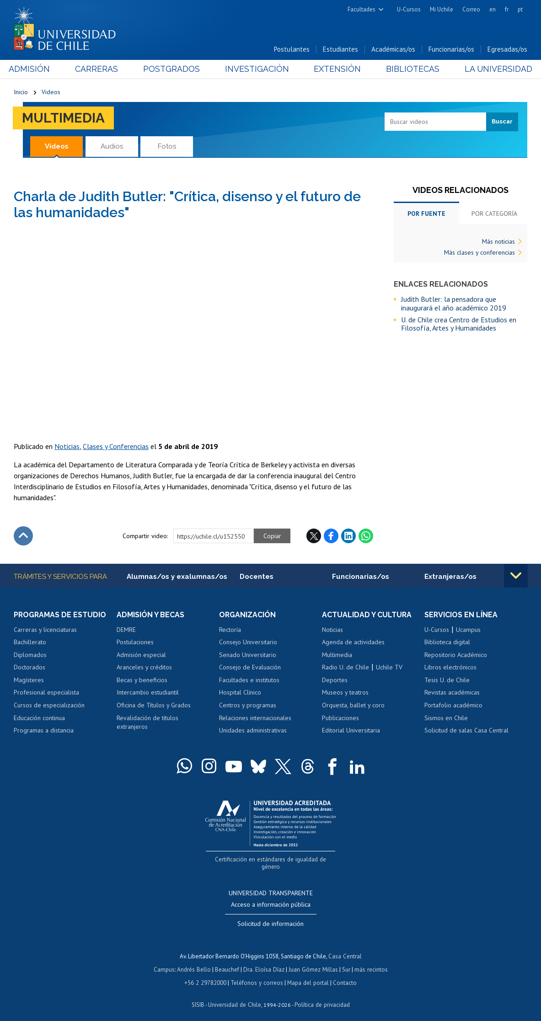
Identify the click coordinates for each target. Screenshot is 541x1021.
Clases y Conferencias (116, 446)
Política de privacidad (322, 996)
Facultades (361, 9)
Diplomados (30, 655)
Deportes (335, 680)
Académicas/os (393, 49)
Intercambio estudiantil (148, 693)
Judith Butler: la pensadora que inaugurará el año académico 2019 (453, 303)
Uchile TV (389, 667)
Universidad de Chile (235, 996)
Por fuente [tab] (426, 214)
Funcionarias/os (451, 49)
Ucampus (468, 630)
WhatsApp (365, 536)
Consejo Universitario (248, 642)
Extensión (335, 69)
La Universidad (493, 69)
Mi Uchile (441, 9)
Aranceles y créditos (144, 667)
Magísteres (29, 680)
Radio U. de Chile (345, 667)
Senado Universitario (247, 655)
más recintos (370, 962)
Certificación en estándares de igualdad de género (271, 859)
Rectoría (230, 630)
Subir (23, 536)
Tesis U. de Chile (447, 680)
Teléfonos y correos (257, 974)
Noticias (67, 446)
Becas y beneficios (142, 680)
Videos (51, 92)
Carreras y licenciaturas (45, 630)
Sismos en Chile (446, 718)
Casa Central (344, 949)
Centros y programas (247, 705)
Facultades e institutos (249, 680)
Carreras (99, 69)
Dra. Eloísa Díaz (264, 962)
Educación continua (39, 718)
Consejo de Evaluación (250, 667)
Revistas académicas (452, 693)
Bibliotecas (409, 69)
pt (520, 9)
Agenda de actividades (353, 642)
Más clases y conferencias (479, 253)
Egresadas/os (507, 49)
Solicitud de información (270, 917)
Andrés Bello (195, 962)
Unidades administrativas (253, 731)
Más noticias (498, 242)
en (492, 9)
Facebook (331, 536)
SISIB (199, 996)
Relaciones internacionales (255, 718)
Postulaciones (135, 642)
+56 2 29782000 (206, 974)
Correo (471, 9)
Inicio (21, 92)
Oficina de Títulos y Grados (154, 705)
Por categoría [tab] (494, 214)
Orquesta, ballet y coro (353, 705)
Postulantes (292, 49)
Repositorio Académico (455, 655)
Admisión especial (141, 655)
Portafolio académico (453, 705)
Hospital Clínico (240, 693)
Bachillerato (30, 642)
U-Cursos (409, 9)
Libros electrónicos (450, 667)
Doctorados (29, 667)
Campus (165, 962)
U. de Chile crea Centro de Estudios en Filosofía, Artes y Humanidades (458, 324)
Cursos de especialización (49, 705)
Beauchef (228, 962)
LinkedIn (348, 536)
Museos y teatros (345, 693)
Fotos (167, 146)
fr (507, 9)
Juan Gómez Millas (313, 962)
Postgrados (173, 69)
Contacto (343, 974)
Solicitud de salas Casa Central (466, 731)
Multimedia (64, 118)
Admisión (34, 69)
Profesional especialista (46, 693)
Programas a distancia (44, 731)
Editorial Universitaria (351, 731)
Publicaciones (340, 718)
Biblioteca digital (447, 642)
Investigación (257, 69)
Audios (112, 146)
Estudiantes (340, 49)
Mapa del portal (307, 974)
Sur (345, 962)
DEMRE (126, 630)
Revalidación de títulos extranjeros (147, 722)
